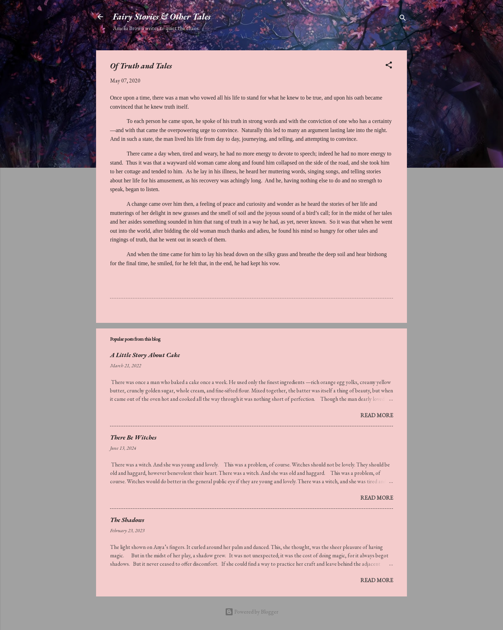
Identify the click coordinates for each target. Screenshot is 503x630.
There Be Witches (133, 437)
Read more (376, 415)
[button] (389, 66)
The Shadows (127, 520)
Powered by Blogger (251, 611)
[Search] (403, 19)
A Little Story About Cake (145, 355)
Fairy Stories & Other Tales (162, 16)
